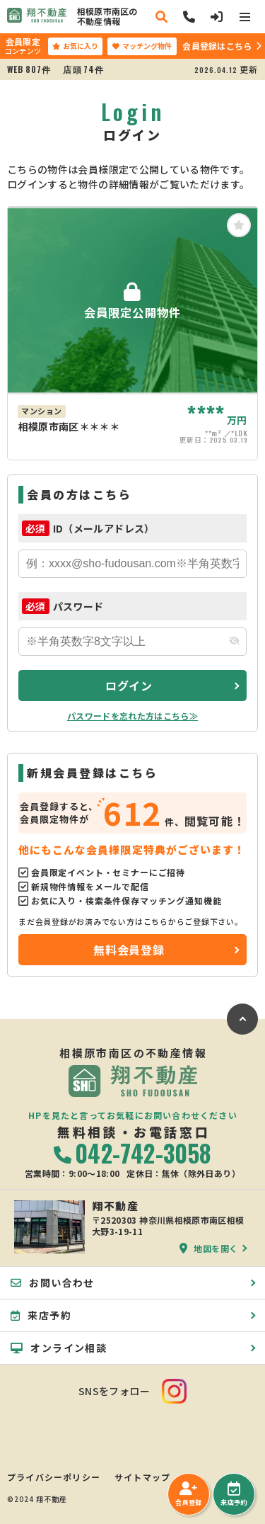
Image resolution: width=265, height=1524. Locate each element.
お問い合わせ (53, 1282)
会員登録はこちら (217, 46)
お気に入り (75, 45)
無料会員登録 (129, 949)
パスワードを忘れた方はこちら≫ (132, 716)
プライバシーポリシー (53, 1477)
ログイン (129, 685)
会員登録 (188, 1494)
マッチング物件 (142, 45)
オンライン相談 (59, 1348)
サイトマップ (142, 1477)
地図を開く (208, 1248)
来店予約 (233, 1494)
